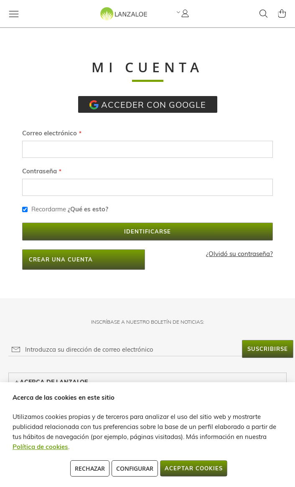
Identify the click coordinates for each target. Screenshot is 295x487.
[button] (177, 12)
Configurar (134, 468)
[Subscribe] (267, 349)
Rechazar (90, 468)
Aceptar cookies (194, 468)
